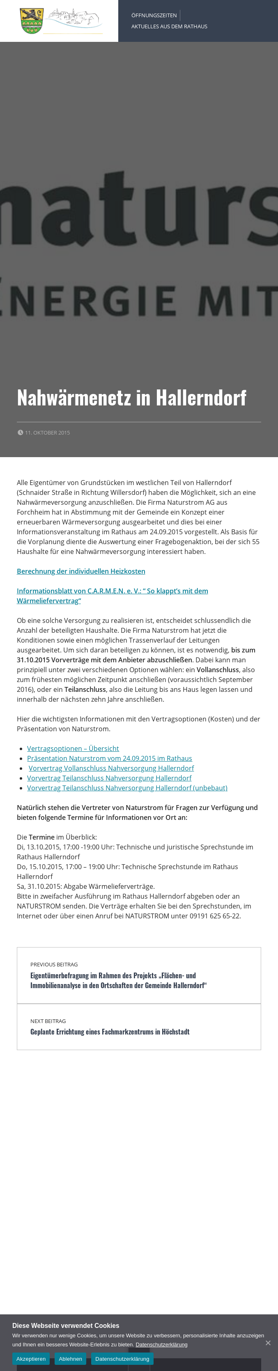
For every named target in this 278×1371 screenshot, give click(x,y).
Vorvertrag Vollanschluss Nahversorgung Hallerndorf (111, 768)
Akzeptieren (31, 1359)
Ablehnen (70, 1359)
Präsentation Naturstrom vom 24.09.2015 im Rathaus (109, 758)
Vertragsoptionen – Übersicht (73, 748)
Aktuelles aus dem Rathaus (169, 26)
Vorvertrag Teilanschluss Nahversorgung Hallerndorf (109, 778)
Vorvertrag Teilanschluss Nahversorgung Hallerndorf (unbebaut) (127, 787)
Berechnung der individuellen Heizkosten (81, 571)
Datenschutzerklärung (161, 1344)
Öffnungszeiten (154, 15)
